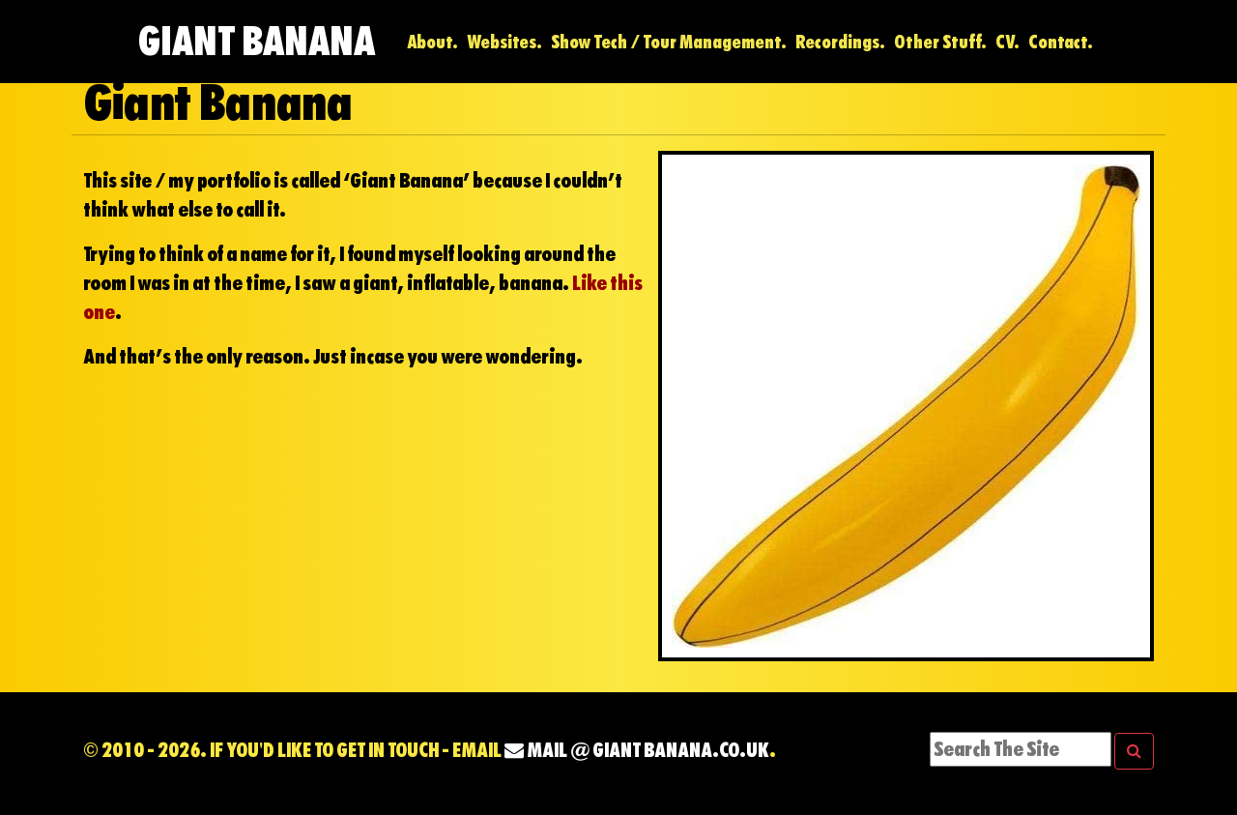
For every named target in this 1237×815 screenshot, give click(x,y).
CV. (1007, 42)
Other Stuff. (940, 42)
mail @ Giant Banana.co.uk (636, 750)
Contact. (1060, 42)
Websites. (504, 42)
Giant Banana (256, 41)
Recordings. (840, 42)
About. (432, 42)
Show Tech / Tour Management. (669, 42)
